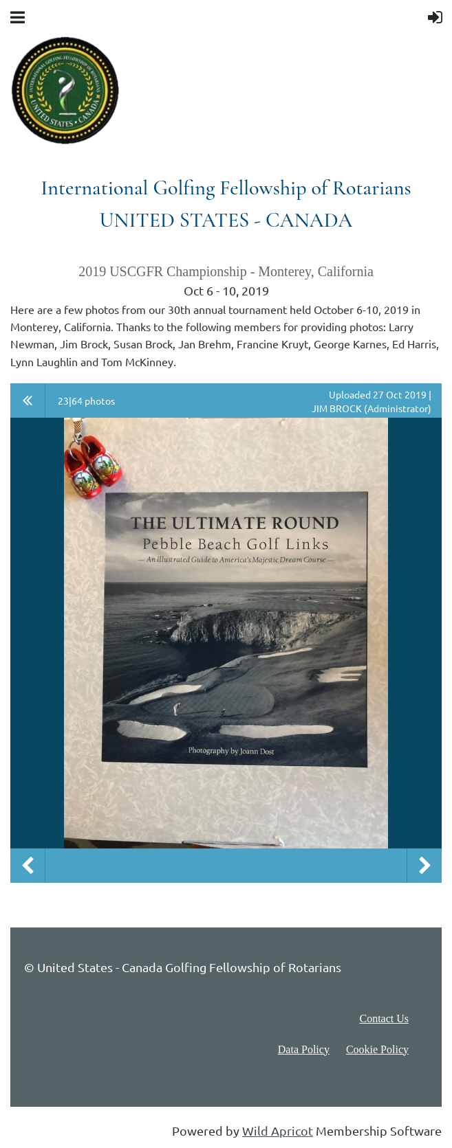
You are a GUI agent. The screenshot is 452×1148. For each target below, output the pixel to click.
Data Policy (304, 1049)
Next (424, 865)
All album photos (27, 400)
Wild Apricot (277, 1130)
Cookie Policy (377, 1049)
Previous (27, 865)
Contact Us (384, 1018)
